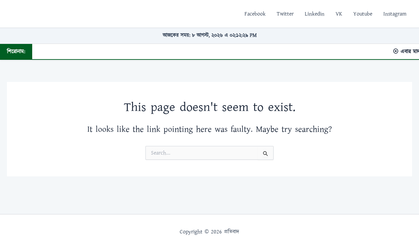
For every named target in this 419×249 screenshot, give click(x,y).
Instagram (395, 14)
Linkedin (314, 14)
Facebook (255, 14)
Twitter (285, 14)
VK (339, 14)
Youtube (362, 14)
